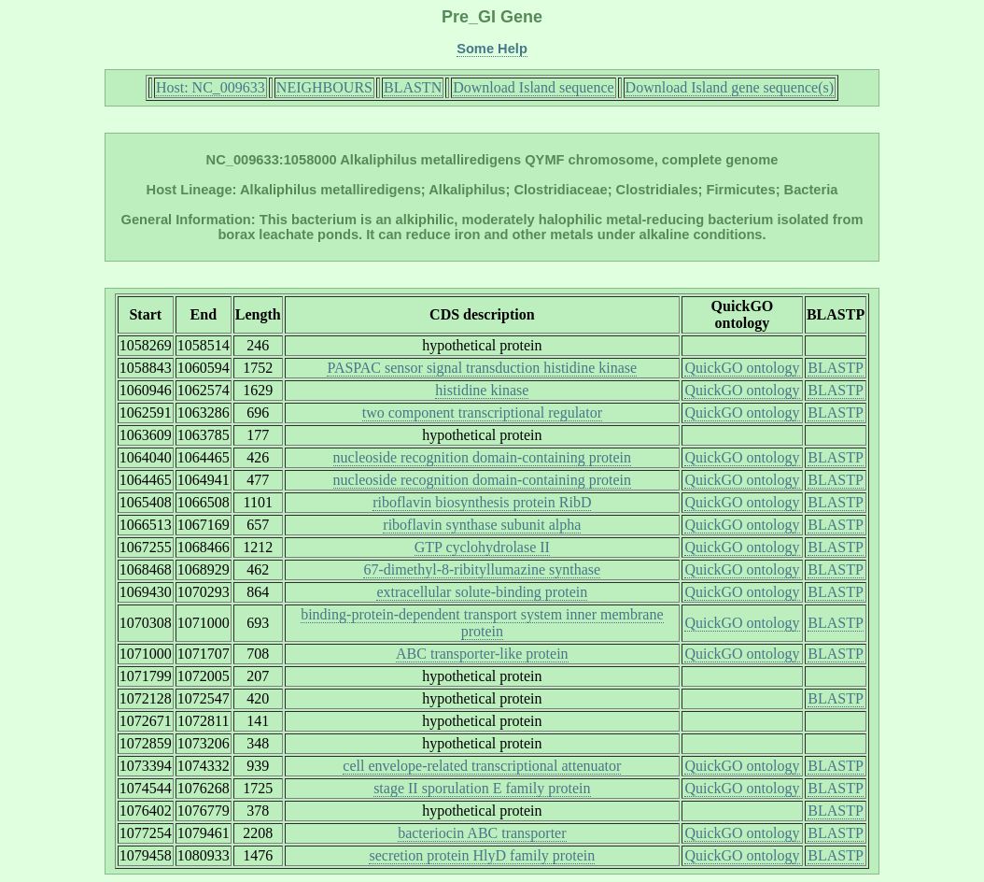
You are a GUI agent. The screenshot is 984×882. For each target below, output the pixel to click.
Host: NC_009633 (210, 87)
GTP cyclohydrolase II (482, 547)
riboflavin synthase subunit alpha (482, 525)
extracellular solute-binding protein (481, 592)
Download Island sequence (533, 87)
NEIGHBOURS (324, 87)
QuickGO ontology (741, 368)
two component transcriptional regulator (482, 412)
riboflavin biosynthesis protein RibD (482, 502)
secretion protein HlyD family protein (482, 855)
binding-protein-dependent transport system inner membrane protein (482, 622)
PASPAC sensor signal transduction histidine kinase (482, 368)
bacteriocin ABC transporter (482, 833)
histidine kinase (481, 390)
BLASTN (413, 87)
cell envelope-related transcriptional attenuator (482, 766)
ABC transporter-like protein (482, 654)
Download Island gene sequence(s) (730, 87)
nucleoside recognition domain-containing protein (482, 457)
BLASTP (836, 368)
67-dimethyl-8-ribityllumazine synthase (481, 569)
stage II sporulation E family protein (481, 788)
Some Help (492, 48)
